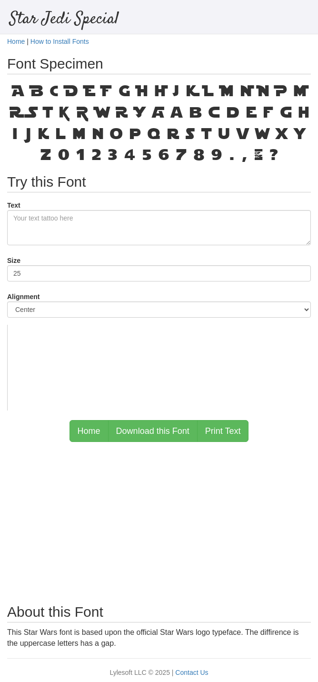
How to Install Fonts (59, 41)
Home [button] (89, 431)
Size (13, 260)
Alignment (23, 297)
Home (16, 41)
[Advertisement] (159, 518)
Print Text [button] (223, 431)
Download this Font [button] (152, 431)
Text (13, 205)
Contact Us (191, 672)
